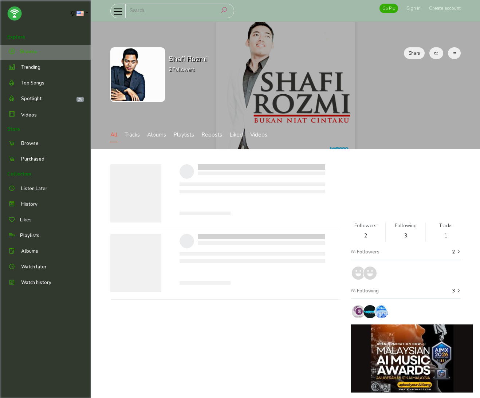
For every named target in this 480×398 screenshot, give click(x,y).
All (113, 134)
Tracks (132, 134)
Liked (236, 134)
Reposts (211, 134)
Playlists (183, 134)
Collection (19, 174)
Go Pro (388, 8)
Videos (22, 114)
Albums (156, 134)
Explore (16, 37)
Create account (445, 8)
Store (13, 129)
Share (414, 53)
